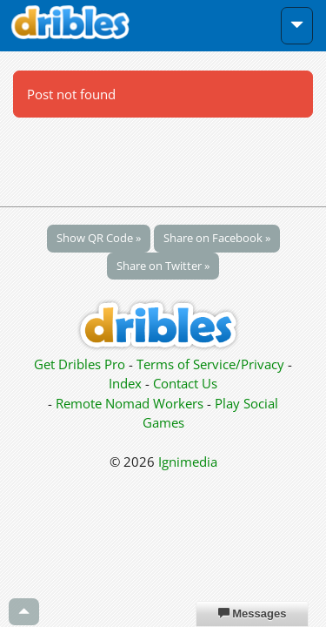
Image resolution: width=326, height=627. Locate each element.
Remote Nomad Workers (131, 403)
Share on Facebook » (216, 238)
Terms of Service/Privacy (210, 364)
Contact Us (185, 383)
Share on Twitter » (163, 265)
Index (125, 383)
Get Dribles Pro (81, 364)
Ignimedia (187, 461)
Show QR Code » (99, 238)
